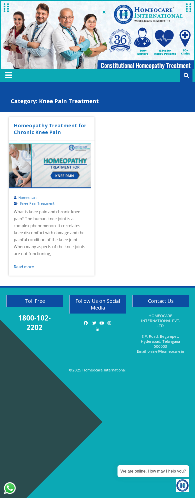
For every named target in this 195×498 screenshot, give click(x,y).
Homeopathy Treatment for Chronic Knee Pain (50, 129)
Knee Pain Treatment (37, 203)
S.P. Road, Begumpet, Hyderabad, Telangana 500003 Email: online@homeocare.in (160, 344)
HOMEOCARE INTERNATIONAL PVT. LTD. (160, 320)
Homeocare (28, 197)
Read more (24, 267)
